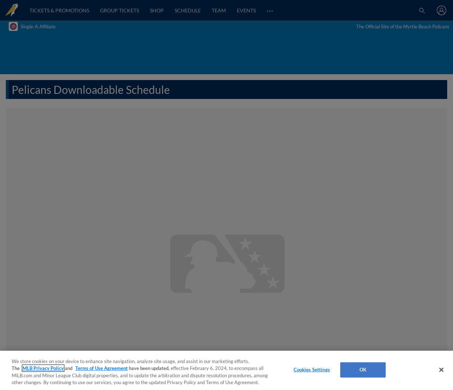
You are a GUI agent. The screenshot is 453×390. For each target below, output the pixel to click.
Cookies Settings (312, 370)
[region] (226, 370)
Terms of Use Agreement (101, 368)
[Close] (441, 370)
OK (362, 370)
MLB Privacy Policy (43, 368)
